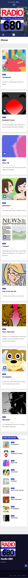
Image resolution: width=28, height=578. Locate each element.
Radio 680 (7, 558)
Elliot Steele (6, 420)
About (14, 575)
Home (10, 575)
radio (13, 80)
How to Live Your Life (9, 291)
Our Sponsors (6, 77)
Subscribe (24, 575)
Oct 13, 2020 (7, 208)
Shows (4, 74)
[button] (24, 34)
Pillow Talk (5, 163)
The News (5, 246)
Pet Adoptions (6, 377)
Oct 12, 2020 (7, 422)
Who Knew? (6, 206)
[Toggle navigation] (14, 34)
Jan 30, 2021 (7, 80)
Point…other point (8, 332)
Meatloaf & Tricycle (8, 120)
